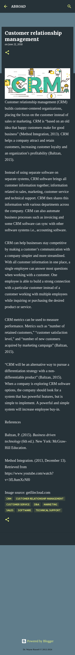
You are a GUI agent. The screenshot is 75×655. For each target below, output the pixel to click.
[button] (7, 52)
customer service (18, 504)
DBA (36, 504)
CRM (8, 498)
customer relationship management (40, 498)
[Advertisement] (37, 588)
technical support (48, 510)
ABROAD (18, 6)
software (24, 510)
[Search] (69, 6)
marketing (50, 504)
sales (9, 510)
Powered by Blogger (38, 641)
